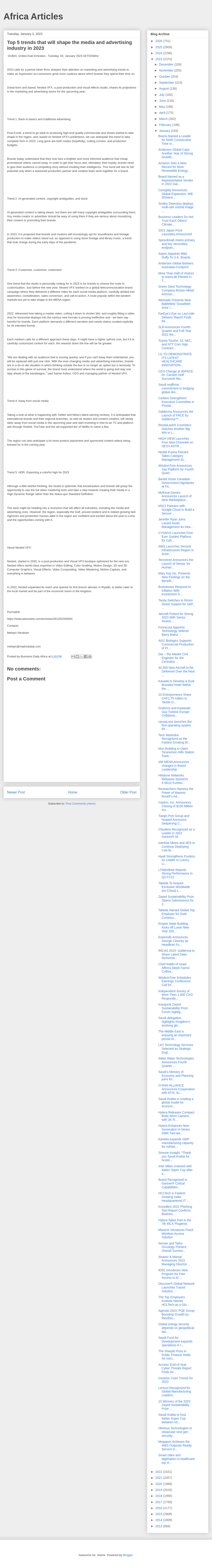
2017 (159, 1502)
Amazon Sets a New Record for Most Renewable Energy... (174, 166)
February (165, 125)
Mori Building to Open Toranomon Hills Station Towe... (176, 752)
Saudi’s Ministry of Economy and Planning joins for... (175, 1075)
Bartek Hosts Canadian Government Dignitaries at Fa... (176, 482)
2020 (159, 1484)
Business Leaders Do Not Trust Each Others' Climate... (175, 220)
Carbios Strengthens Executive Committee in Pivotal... (176, 401)
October (165, 76)
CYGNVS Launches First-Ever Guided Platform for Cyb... (176, 536)
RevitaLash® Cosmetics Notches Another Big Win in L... (174, 428)
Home (72, 792)
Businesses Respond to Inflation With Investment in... (174, 590)
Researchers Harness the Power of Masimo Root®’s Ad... (175, 792)
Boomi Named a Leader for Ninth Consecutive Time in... (174, 139)
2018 (159, 1496)
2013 (159, 1526)
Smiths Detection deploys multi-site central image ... (175, 207)
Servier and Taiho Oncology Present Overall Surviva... (172, 1247)
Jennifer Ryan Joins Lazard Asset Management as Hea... (175, 523)
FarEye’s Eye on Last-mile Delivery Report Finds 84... (176, 317)
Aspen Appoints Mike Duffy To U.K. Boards (174, 255)
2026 (159, 41)
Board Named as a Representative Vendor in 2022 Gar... (175, 180)
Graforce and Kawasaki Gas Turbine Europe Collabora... (174, 711)
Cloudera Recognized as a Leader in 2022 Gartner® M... (176, 833)
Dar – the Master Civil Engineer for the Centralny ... (173, 657)
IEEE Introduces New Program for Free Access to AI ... (173, 1273)
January (165, 131)
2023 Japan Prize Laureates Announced (175, 232)
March (163, 119)
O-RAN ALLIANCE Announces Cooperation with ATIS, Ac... (176, 1089)
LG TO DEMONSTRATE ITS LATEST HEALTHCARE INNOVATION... (175, 359)
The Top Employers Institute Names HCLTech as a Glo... (173, 1300)
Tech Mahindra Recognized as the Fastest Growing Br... (174, 738)
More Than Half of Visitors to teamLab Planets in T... (176, 277)
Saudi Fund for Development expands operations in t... (175, 1341)
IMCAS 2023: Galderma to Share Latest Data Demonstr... (176, 954)
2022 (159, 1471)
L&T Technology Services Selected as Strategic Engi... (175, 1048)
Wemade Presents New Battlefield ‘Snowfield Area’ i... (174, 303)
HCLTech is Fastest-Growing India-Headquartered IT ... (173, 1196)
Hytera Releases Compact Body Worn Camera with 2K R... (176, 1116)
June (163, 100)
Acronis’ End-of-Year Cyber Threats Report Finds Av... (174, 1368)
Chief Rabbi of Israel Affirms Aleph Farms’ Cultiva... (174, 967)
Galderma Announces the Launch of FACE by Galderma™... (175, 415)
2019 (159, 1490)
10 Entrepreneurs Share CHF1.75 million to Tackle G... (174, 698)
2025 (159, 47)
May (162, 106)
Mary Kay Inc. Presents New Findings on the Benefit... (174, 577)
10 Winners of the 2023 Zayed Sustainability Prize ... (174, 1405)
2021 (159, 1477)
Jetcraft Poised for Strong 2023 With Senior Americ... (175, 617)
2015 (159, 1514)
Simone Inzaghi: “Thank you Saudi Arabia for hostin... (174, 1156)
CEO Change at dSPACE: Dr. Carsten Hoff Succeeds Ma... (176, 375)
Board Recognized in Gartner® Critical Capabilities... (172, 1183)
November (166, 70)
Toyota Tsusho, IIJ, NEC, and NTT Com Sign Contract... (175, 344)
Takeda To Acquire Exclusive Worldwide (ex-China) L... (174, 886)
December (166, 64)
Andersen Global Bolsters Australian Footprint (175, 265)
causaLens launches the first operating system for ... (175, 725)
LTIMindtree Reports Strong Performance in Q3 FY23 (175, 873)
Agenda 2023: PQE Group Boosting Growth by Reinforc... (176, 1314)
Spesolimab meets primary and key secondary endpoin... (176, 243)
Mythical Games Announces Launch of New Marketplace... (174, 496)
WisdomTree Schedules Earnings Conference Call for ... (174, 981)
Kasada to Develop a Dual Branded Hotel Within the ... (176, 684)
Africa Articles (33, 16)
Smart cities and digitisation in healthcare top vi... (176, 1458)
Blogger (127, 1555)
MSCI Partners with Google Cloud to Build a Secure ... (176, 509)
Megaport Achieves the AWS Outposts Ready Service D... (175, 1445)
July (162, 94)
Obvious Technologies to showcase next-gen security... (175, 1431)
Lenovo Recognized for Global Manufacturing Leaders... (174, 1391)
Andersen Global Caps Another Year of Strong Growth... (175, 153)
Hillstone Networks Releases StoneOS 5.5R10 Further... (173, 779)
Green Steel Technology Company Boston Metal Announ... (176, 290)
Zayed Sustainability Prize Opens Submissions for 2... (176, 900)
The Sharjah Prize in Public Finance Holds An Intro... (174, 1354)
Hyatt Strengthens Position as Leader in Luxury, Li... (176, 860)
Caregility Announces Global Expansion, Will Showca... (175, 193)
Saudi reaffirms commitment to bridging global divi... (176, 388)
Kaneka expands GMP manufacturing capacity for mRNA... (175, 1142)
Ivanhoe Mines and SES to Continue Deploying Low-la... (176, 846)
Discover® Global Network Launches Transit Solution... (176, 1287)
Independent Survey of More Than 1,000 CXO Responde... (175, 994)
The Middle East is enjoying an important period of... (174, 1035)
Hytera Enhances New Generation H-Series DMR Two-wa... (174, 1129)
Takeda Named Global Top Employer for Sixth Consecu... (176, 913)
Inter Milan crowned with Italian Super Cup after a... (175, 1169)
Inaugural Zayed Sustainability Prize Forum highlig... (173, 1008)
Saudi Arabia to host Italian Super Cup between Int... (172, 1418)
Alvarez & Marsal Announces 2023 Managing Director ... (174, 1260)
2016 (159, 1508)
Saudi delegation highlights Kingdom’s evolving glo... (174, 1021)
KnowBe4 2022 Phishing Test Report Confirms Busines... (175, 1210)
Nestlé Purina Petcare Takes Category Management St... (173, 455)
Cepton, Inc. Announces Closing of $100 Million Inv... (175, 806)
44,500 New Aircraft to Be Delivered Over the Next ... (176, 671)
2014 (159, 1520)
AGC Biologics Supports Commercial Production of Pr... (176, 644)
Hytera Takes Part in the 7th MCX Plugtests (174, 1222)
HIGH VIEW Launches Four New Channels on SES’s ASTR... (175, 442)
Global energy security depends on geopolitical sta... (176, 1327)
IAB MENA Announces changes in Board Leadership (173, 765)
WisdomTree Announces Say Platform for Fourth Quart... (176, 469)
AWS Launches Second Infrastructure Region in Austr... (176, 550)
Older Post (128, 792)
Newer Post (16, 792)
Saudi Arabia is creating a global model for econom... (175, 1102)
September (167, 82)
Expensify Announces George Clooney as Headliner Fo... (173, 940)
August (164, 88)
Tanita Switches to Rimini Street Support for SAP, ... (176, 604)
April (162, 112)
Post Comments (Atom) (80, 803)
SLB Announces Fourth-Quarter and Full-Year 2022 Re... (174, 330)
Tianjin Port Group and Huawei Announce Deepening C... (173, 819)
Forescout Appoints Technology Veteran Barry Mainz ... (173, 631)
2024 (159, 53)
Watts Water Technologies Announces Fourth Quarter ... (176, 1062)
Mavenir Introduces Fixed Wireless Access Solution (175, 1233)
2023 (159, 59)
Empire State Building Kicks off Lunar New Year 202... (173, 927)
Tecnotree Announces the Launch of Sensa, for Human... (175, 563)
